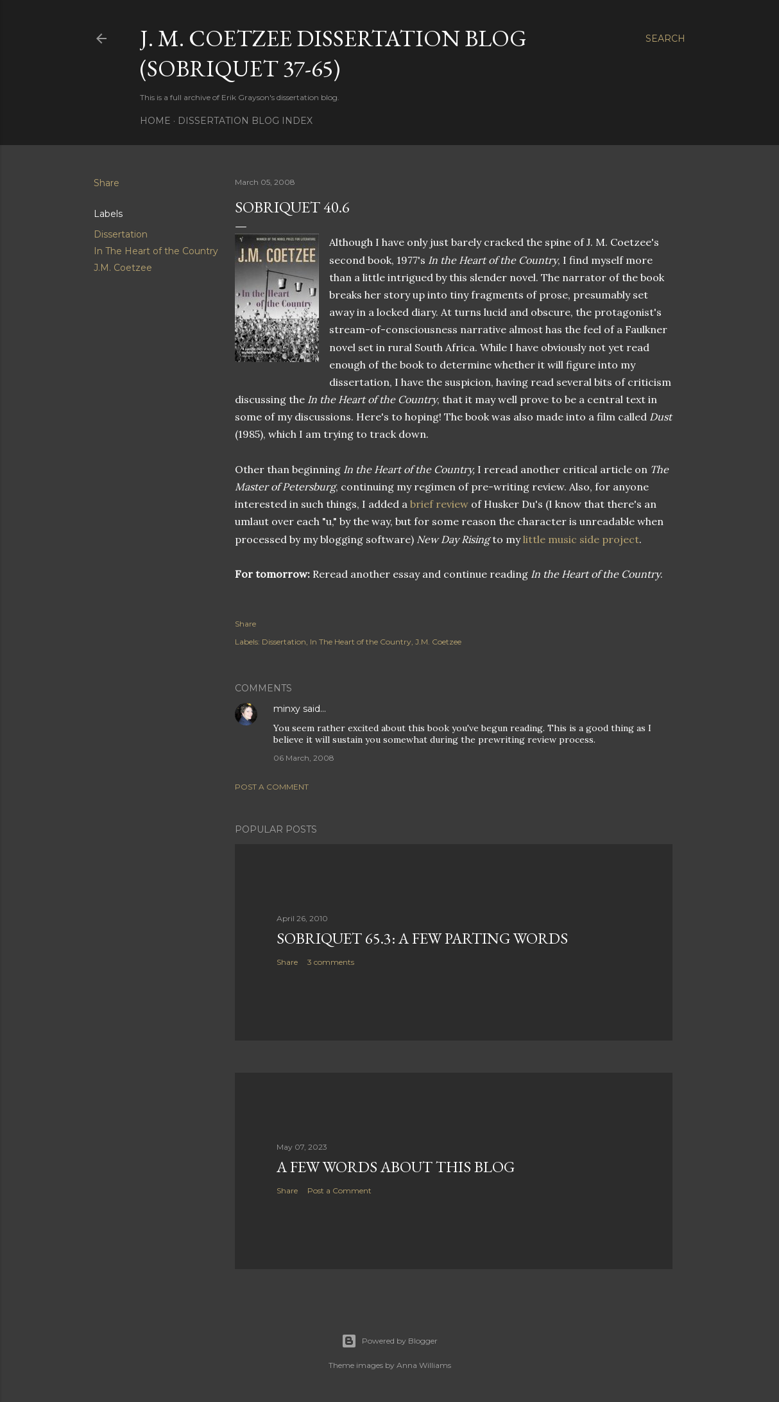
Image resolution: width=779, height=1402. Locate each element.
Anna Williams (424, 1365)
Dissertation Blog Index (245, 120)
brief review (439, 504)
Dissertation (121, 234)
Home (155, 120)
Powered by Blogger (389, 1341)
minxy (286, 708)
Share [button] (106, 183)
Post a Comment (272, 787)
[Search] (665, 38)
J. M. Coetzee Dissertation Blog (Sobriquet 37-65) (333, 53)
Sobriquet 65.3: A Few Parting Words (422, 938)
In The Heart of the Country (156, 251)
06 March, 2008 (303, 758)
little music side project (581, 539)
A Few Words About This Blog (396, 1167)
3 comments (330, 962)
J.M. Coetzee (123, 267)
